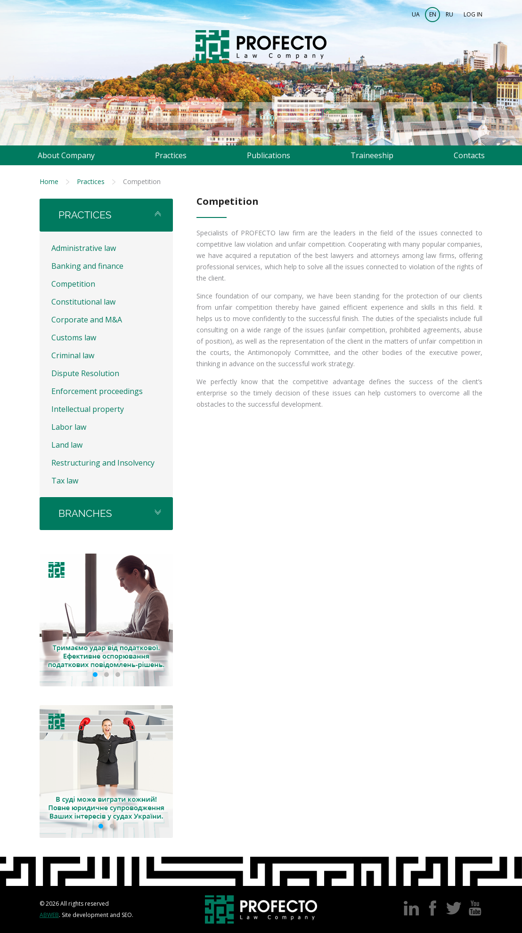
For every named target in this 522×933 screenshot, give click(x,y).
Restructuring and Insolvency (103, 463)
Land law (66, 445)
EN (432, 14)
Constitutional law (83, 302)
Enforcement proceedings (97, 391)
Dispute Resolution (85, 373)
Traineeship (372, 155)
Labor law (68, 427)
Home (49, 181)
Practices (171, 155)
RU (449, 14)
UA (416, 14)
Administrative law (83, 248)
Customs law (73, 337)
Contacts (469, 155)
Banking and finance (87, 266)
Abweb (49, 915)
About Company (66, 155)
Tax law (64, 480)
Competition (73, 284)
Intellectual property (87, 409)
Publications (268, 155)
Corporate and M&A (86, 319)
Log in (473, 14)
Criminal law (72, 355)
